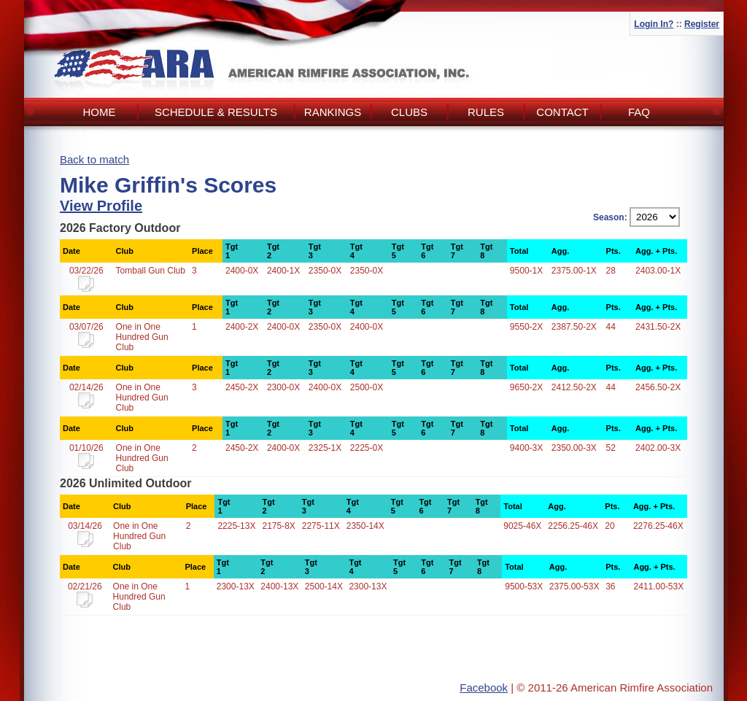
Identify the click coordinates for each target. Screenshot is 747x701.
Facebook (484, 687)
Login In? (653, 24)
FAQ (639, 112)
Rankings (332, 112)
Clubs (409, 112)
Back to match (94, 159)
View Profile (101, 206)
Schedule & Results (216, 112)
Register (701, 24)
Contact (562, 112)
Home (99, 112)
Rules (486, 112)
